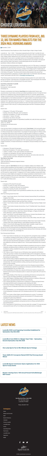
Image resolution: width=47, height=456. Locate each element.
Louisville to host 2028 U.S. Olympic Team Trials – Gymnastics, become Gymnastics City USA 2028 (22, 339)
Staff (4, 415)
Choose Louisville (7, 422)
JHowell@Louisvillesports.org (27, 75)
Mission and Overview (7, 413)
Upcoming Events (7, 428)
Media (4, 437)
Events (4, 426)
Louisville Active (6, 424)
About (4, 411)
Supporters (5, 435)
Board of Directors (7, 417)
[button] (45, 2)
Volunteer (5, 420)
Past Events (5, 431)
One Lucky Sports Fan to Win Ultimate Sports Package (20, 348)
